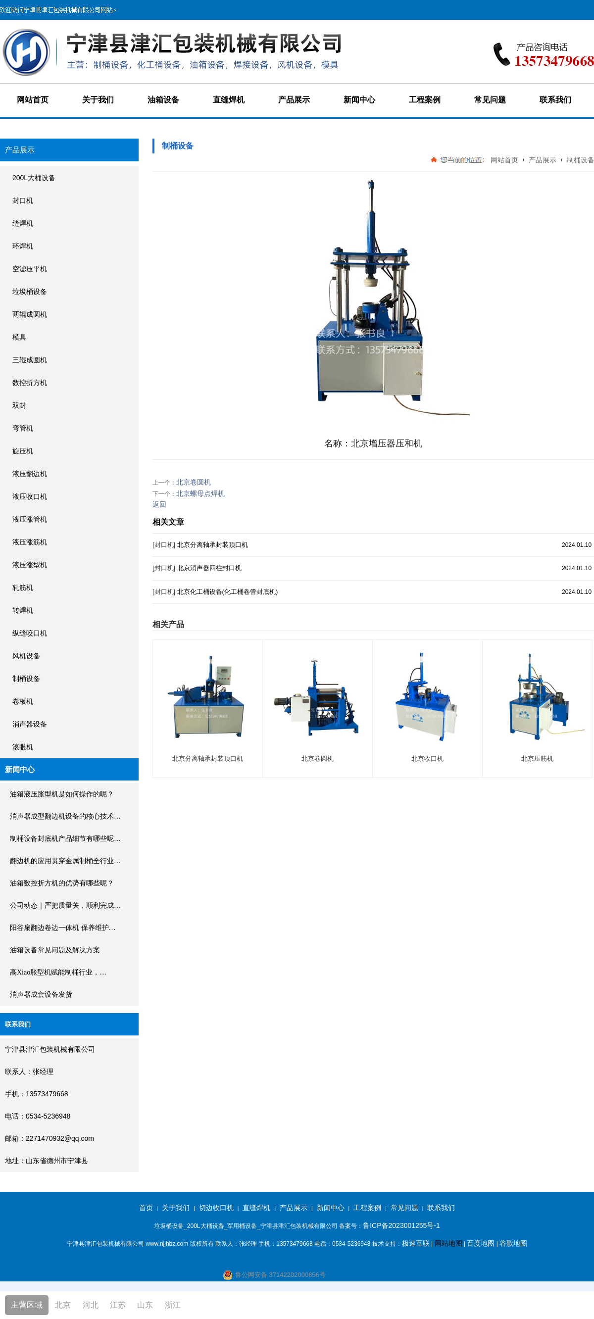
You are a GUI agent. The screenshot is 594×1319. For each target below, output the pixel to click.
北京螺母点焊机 (200, 493)
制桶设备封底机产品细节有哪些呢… (65, 838)
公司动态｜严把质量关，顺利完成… (65, 905)
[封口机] (163, 544)
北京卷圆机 (193, 482)
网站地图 (448, 1243)
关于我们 (98, 100)
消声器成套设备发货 (41, 994)
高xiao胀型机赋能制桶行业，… (58, 972)
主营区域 (27, 1305)
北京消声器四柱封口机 (209, 568)
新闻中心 (359, 100)
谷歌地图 (513, 1243)
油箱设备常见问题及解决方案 (55, 950)
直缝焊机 (229, 100)
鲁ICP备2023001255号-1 (401, 1225)
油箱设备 (163, 100)
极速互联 (416, 1243)
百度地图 (481, 1243)
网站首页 (33, 100)
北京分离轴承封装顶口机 (212, 544)
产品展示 (294, 100)
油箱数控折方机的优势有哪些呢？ (62, 883)
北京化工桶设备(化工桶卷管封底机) (227, 591)
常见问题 (490, 100)
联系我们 (555, 100)
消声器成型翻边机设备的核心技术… (65, 816)
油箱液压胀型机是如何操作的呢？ (62, 794)
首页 (146, 1208)
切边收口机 (216, 1208)
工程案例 (425, 100)
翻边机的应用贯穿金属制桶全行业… (65, 861)
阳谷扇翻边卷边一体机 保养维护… (63, 927)
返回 (159, 504)
